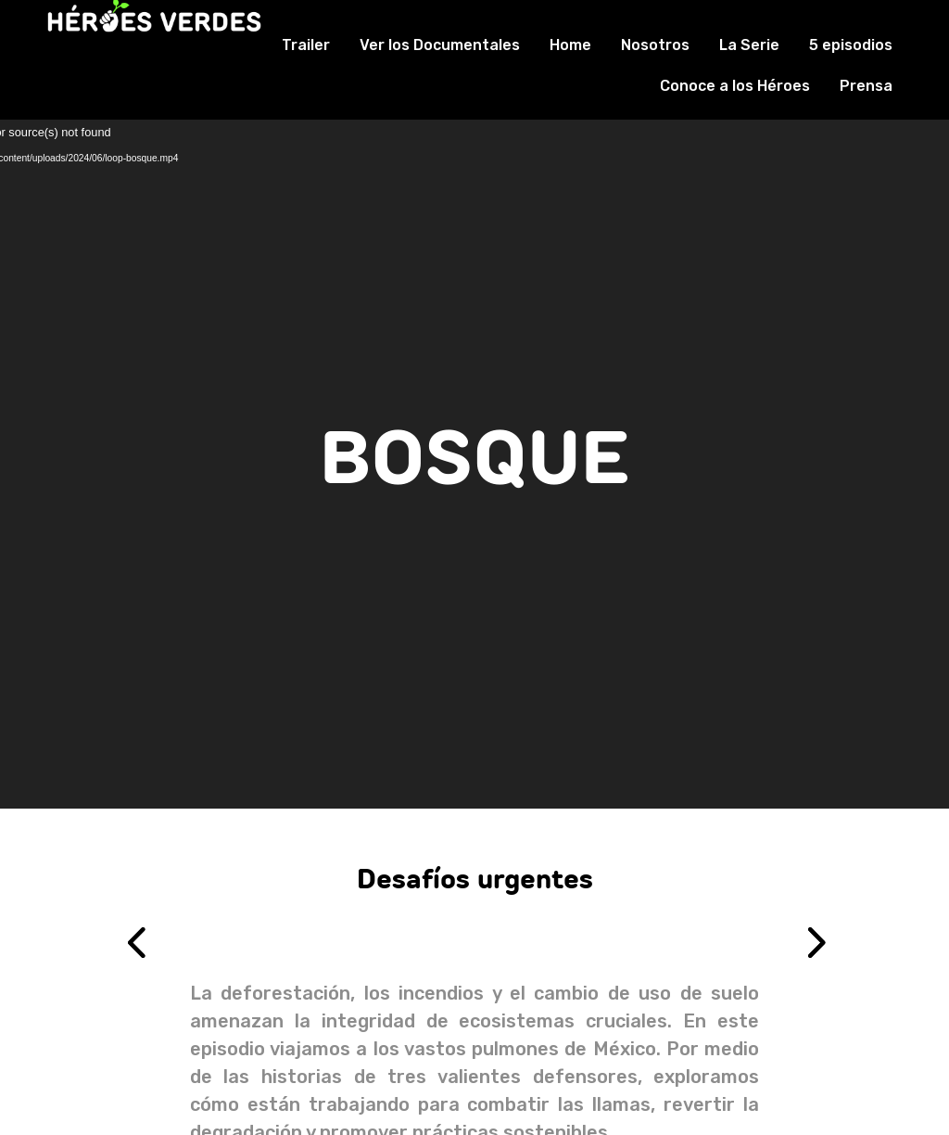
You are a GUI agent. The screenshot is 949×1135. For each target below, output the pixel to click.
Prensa (866, 86)
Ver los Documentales (440, 45)
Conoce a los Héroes (735, 86)
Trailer (306, 45)
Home (570, 45)
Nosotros (655, 45)
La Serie (749, 45)
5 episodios (850, 45)
